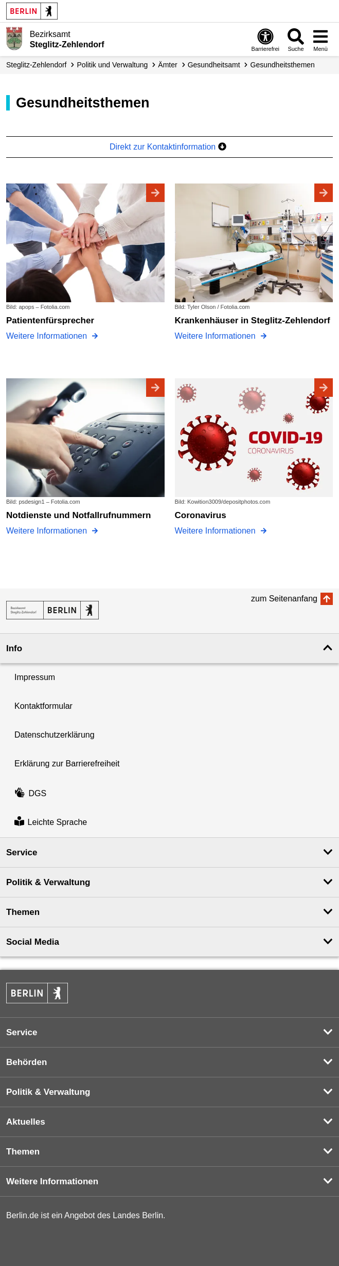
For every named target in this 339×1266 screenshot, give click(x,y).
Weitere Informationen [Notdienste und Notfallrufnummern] (48, 530)
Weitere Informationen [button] (52, 1181)
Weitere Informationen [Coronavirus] (216, 530)
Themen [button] (23, 912)
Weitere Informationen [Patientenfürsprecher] (48, 336)
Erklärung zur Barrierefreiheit (67, 763)
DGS (30, 793)
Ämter (167, 65)
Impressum (34, 677)
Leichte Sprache (50, 822)
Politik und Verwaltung (112, 65)
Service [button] (22, 852)
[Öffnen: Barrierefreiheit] (265, 39)
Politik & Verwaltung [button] (48, 882)
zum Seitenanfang (284, 598)
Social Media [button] (32, 942)
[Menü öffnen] (320, 39)
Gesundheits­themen (283, 65)
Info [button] (14, 648)
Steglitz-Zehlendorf (36, 65)
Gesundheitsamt (214, 65)
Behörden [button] (26, 1062)
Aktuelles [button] (25, 1122)
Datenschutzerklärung (54, 734)
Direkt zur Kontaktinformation (168, 146)
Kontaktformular (43, 706)
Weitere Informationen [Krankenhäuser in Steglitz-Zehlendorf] (216, 336)
